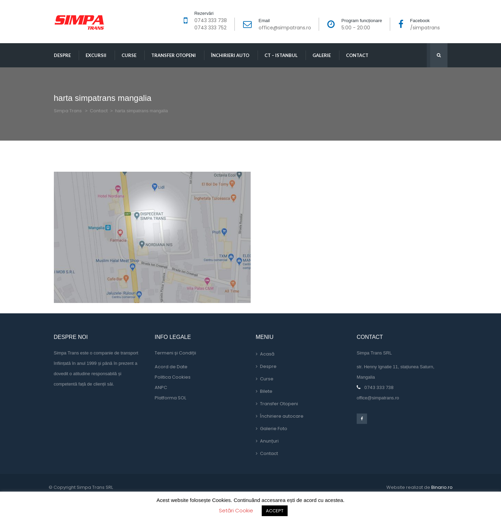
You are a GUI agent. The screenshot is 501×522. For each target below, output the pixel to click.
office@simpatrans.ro (285, 27)
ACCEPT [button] (274, 510)
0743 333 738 (210, 20)
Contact (357, 55)
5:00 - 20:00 (355, 27)
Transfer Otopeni (173, 55)
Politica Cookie (173, 377)
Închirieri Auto (230, 55)
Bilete (266, 391)
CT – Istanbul (281, 55)
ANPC (161, 387)
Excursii (96, 55)
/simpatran (425, 27)
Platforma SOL (170, 398)
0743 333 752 (210, 27)
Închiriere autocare (282, 416)
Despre (62, 55)
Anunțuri (269, 441)
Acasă (267, 354)
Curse (129, 55)
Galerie (321, 55)
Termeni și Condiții (175, 353)
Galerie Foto (273, 428)
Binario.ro (442, 487)
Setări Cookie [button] (236, 510)
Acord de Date (171, 366)
